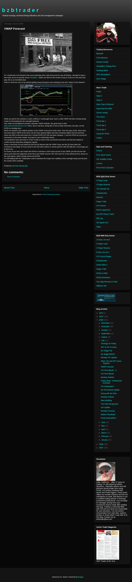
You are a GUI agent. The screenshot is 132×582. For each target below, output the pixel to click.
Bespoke (99, 53)
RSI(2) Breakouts (103, 277)
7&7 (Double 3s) (102, 189)
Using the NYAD (102, 134)
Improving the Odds (104, 108)
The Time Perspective (109, 404)
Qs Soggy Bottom (108, 354)
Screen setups (102, 113)
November (105, 326)
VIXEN (99, 138)
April (103, 429)
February (105, 436)
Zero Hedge (101, 79)
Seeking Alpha (102, 70)
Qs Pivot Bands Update (110, 390)
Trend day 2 (101, 125)
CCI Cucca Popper (103, 256)
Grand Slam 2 (101, 265)
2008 (101, 444)
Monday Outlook (107, 377)
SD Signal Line (102, 223)
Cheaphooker (101, 193)
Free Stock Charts (103, 155)
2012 (101, 313)
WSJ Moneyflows (103, 75)
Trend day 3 (101, 130)
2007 (101, 448)
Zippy (98, 227)
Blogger (80, 577)
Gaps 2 (99, 100)
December (105, 323)
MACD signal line (103, 210)
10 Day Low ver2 (103, 240)
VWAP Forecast (107, 367)
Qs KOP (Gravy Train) (105, 214)
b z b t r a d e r (20, 10)
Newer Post (9, 188)
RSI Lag (99, 218)
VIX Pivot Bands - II (108, 370)
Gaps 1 (99, 96)
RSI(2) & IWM (101, 273)
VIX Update (105, 407)
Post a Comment (13, 177)
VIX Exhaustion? (107, 386)
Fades (98, 92)
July (103, 340)
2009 (101, 320)
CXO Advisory (102, 58)
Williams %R (101, 286)
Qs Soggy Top (106, 351)
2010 (101, 316)
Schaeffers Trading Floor (106, 66)
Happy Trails (101, 201)
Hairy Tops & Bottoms (105, 104)
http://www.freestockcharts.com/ (16, 126)
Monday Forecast (108, 411)
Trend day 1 (101, 121)
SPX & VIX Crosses (109, 347)
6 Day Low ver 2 (102, 252)
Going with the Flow (109, 393)
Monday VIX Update (109, 357)
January (104, 440)
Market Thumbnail (108, 414)
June (103, 422)
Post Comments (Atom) (51, 194)
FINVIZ (99, 151)
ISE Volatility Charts (104, 159)
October (104, 330)
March (104, 433)
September (105, 333)
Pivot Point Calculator (105, 168)
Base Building (106, 400)
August (104, 337)
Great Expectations (108, 418)
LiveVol (99, 163)
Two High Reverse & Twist (106, 282)
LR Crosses (101, 206)
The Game (100, 117)
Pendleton (33, 78)
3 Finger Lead (101, 180)
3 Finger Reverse (103, 185)
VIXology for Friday (108, 344)
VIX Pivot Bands (107, 374)
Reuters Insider (102, 62)
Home (46, 188)
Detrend (99, 197)
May (103, 426)
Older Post (83, 188)
